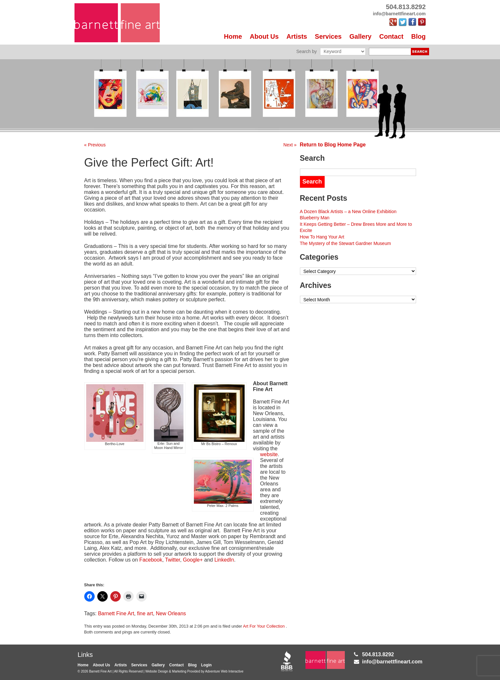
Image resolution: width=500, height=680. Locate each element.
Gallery (360, 36)
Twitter (172, 560)
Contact (391, 36)
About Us (264, 36)
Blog (418, 36)
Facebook (150, 560)
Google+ (193, 560)
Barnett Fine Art (116, 613)
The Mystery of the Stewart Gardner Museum (345, 243)
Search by (306, 51)
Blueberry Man (315, 217)
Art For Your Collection (264, 626)
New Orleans (171, 613)
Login (206, 665)
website (269, 454)
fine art (145, 613)
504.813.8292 (378, 654)
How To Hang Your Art (322, 236)
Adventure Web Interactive (224, 671)
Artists (297, 36)
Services (328, 36)
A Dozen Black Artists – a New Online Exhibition (348, 211)
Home (233, 36)
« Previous (95, 144)
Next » (289, 144)
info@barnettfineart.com (392, 661)
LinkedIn (224, 560)
